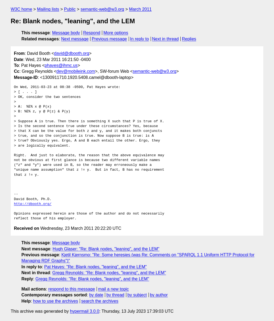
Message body (66, 32)
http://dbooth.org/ (32, 204)
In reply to (139, 39)
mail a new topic (113, 289)
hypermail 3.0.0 (84, 311)
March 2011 (140, 9)
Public (70, 9)
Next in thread (165, 39)
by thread (115, 295)
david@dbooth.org (71, 53)
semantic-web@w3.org (102, 9)
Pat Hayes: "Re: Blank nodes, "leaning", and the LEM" (95, 267)
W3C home (21, 9)
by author (159, 295)
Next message (75, 39)
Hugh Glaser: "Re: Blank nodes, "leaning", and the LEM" (106, 249)
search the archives (100, 301)
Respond (91, 32)
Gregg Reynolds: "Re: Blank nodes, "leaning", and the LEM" (109, 272)
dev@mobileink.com (75, 71)
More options (116, 32)
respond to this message (71, 289)
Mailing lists (48, 9)
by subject (137, 295)
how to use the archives (55, 301)
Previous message (109, 39)
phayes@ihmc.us (61, 65)
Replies (189, 39)
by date (96, 295)
